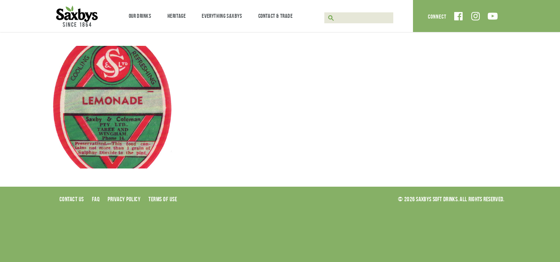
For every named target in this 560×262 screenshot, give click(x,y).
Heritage (176, 16)
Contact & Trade (275, 16)
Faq (96, 199)
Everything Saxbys (222, 16)
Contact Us (71, 199)
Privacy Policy (124, 199)
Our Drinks (140, 16)
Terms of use (162, 199)
